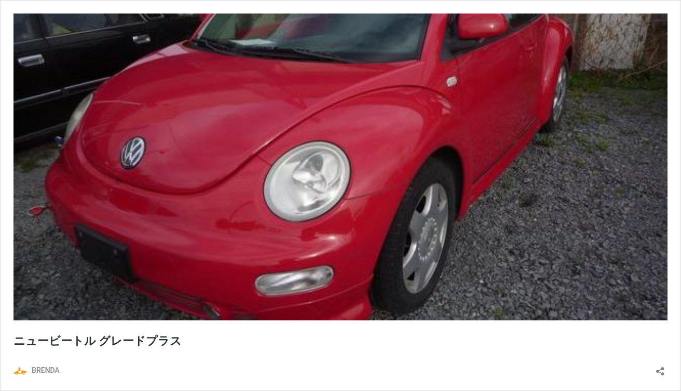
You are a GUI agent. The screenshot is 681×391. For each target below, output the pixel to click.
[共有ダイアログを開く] (660, 368)
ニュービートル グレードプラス (97, 340)
